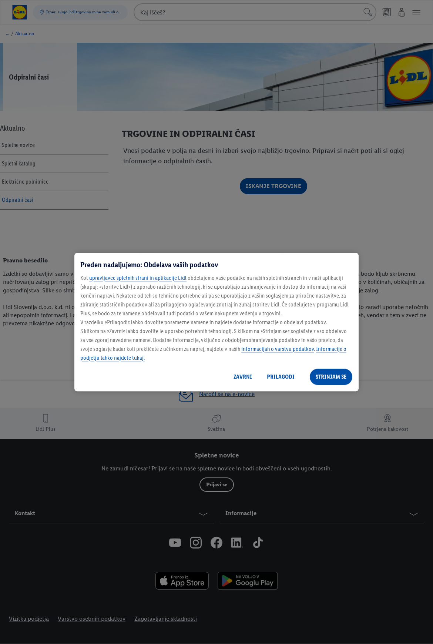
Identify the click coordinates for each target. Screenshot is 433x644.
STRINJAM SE (331, 376)
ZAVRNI (243, 376)
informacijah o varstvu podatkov (277, 348)
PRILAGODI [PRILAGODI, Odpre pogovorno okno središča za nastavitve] (281, 376)
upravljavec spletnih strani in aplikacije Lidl (138, 277)
